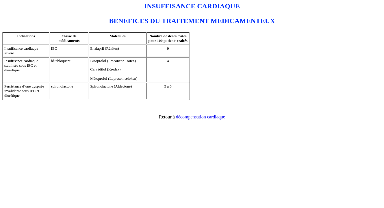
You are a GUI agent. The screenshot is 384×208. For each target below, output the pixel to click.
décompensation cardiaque (200, 116)
